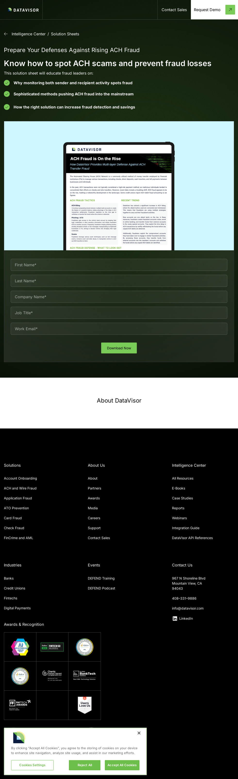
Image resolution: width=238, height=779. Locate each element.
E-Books (178, 488)
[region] (75, 751)
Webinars (179, 518)
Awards (94, 498)
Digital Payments (17, 608)
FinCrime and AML (18, 538)
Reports (178, 508)
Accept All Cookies (122, 765)
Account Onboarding (20, 478)
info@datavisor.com (188, 608)
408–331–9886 (184, 598)
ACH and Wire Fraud (20, 488)
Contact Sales (99, 538)
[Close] (139, 733)
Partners (94, 488)
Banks (9, 578)
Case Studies (182, 498)
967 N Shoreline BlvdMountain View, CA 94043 (188, 583)
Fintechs (10, 598)
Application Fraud (18, 498)
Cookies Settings (32, 765)
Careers (94, 518)
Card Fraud (13, 518)
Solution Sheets (65, 33)
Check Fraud (14, 528)
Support (94, 528)
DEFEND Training (101, 578)
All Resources (182, 478)
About (93, 478)
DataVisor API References (192, 538)
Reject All (85, 765)
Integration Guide (185, 528)
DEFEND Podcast (101, 588)
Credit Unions (14, 588)
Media (93, 508)
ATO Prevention (16, 508)
